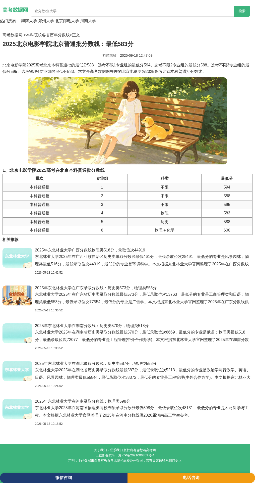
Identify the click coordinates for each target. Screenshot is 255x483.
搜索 (242, 11)
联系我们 (116, 450)
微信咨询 (63, 478)
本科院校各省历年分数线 (48, 35)
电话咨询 (191, 478)
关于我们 (100, 450)
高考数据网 (12, 35)
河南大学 (88, 21)
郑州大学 (46, 21)
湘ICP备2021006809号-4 (136, 455)
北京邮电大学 (67, 21)
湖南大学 (29, 21)
